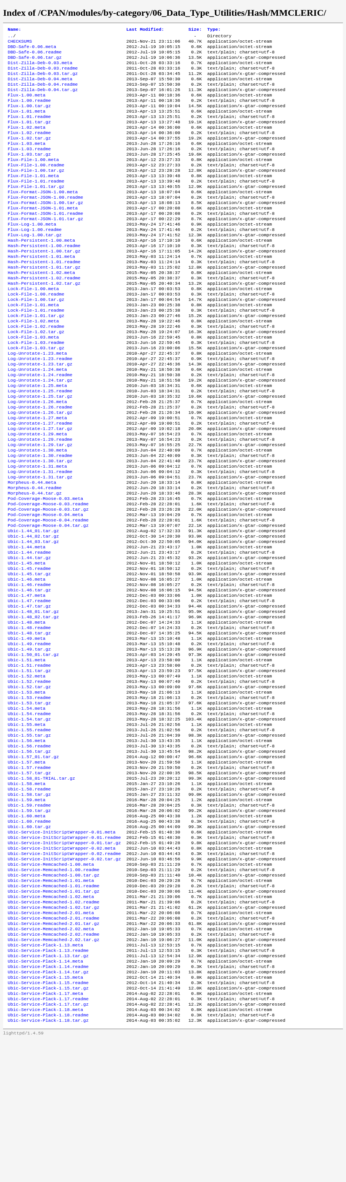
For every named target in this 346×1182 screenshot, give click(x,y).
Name (14, 30)
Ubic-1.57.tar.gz (29, 880)
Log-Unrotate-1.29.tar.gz (40, 504)
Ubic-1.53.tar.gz (29, 800)
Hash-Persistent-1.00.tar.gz (44, 283)
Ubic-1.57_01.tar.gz (33, 861)
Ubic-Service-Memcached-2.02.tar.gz (53, 1070)
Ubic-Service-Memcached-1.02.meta (51, 1021)
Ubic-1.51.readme (29, 757)
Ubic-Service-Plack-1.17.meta (45, 1132)
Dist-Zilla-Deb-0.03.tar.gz (43, 80)
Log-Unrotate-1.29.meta (37, 492)
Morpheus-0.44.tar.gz (35, 560)
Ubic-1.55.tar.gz (29, 836)
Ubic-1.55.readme (29, 830)
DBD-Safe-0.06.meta (32, 49)
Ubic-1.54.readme (29, 812)
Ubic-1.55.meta (26, 824)
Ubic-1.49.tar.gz (29, 738)
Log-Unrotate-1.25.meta (37, 437)
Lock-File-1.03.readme (36, 388)
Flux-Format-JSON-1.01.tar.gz (45, 246)
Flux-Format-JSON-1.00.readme (45, 222)
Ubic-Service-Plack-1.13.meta (45, 1076)
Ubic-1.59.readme (29, 916)
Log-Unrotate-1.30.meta (37, 511)
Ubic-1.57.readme (29, 873)
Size (195, 30)
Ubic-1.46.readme (29, 664)
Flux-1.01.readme (29, 129)
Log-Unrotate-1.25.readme (40, 443)
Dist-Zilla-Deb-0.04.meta (40, 86)
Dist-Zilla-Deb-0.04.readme (43, 93)
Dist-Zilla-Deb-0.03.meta (40, 68)
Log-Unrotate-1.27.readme (40, 480)
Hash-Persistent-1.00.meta (41, 271)
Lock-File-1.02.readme (36, 369)
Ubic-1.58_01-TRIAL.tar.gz (41, 886)
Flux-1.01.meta (26, 123)
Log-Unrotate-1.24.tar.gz (40, 431)
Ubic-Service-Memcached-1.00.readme (53, 990)
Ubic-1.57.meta (26, 867)
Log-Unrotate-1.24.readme (40, 425)
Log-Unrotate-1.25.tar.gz (40, 449)
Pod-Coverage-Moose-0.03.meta (45, 566)
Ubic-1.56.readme (29, 849)
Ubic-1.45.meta (26, 640)
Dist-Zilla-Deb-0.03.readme (43, 74)
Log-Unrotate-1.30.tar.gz (40, 523)
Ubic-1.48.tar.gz (29, 720)
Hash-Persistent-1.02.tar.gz (44, 320)
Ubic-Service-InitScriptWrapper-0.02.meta (62, 966)
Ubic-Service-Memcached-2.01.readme (53, 1046)
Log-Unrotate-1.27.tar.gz (40, 486)
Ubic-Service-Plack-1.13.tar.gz (48, 1089)
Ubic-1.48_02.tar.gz (33, 701)
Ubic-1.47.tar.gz (29, 689)
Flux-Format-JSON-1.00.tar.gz (45, 228)
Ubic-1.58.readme (29, 898)
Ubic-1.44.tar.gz (29, 634)
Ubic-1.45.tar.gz (29, 652)
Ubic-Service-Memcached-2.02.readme (53, 1064)
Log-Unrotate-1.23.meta (37, 400)
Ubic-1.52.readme (29, 775)
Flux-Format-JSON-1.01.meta (43, 234)
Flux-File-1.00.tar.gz (36, 191)
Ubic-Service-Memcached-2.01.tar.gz (53, 1052)
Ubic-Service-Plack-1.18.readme (48, 1156)
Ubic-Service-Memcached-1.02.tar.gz (53, 1033)
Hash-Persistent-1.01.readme (44, 295)
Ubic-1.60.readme (29, 935)
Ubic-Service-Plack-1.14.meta (45, 1095)
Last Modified (145, 30)
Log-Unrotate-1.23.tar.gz (40, 412)
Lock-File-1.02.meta (33, 363)
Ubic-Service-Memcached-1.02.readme (53, 1027)
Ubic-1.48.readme (29, 714)
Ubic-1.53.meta (26, 787)
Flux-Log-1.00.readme (35, 259)
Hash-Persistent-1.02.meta (41, 308)
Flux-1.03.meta (26, 160)
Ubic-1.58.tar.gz (29, 904)
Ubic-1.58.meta (26, 892)
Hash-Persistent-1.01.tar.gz (44, 302)
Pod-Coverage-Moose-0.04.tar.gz (48, 597)
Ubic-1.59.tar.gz (29, 923)
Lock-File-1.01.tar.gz (36, 357)
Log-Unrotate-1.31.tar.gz (40, 541)
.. (10, 37)
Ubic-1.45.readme (29, 646)
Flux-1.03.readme (29, 166)
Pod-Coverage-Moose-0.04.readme (48, 591)
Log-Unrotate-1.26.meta (37, 455)
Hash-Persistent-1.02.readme (44, 314)
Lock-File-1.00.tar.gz (36, 338)
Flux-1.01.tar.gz (29, 136)
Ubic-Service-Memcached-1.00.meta (51, 984)
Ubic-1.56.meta (26, 843)
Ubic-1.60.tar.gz (29, 941)
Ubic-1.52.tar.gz (29, 781)
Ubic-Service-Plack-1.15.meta (45, 1113)
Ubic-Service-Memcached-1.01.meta (51, 1002)
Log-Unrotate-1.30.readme (40, 517)
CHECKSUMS (20, 43)
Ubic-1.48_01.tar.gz (33, 695)
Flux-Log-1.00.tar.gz (35, 265)
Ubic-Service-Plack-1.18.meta (45, 1150)
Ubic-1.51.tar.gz (29, 763)
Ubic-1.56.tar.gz (29, 855)
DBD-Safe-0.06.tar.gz (35, 62)
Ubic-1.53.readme (29, 793)
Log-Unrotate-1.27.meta (37, 474)
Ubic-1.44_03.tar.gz (33, 615)
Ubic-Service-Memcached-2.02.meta (51, 1058)
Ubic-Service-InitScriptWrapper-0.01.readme (64, 953)
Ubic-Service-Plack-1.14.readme (48, 1101)
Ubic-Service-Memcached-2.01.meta (51, 1039)
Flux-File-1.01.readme (36, 203)
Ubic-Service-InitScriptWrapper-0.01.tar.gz (64, 959)
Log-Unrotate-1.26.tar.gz (40, 468)
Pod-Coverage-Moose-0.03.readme (48, 572)
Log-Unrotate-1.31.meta (37, 529)
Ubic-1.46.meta (26, 658)
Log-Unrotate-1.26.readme (40, 461)
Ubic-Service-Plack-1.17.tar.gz (48, 1144)
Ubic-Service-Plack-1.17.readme (48, 1138)
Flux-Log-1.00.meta (32, 252)
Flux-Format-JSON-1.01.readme (45, 240)
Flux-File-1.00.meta (33, 179)
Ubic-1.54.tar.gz (29, 818)
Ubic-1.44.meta (26, 621)
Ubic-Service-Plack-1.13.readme (48, 1082)
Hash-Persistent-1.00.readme (44, 277)
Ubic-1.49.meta (26, 726)
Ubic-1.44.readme (29, 627)
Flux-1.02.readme (29, 148)
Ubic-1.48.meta (26, 707)
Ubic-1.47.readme (29, 683)
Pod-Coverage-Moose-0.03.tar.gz (48, 578)
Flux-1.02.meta (26, 142)
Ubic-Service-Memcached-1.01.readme (53, 1009)
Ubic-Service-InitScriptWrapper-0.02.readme (64, 972)
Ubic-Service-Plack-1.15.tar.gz (48, 1125)
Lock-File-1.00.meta (33, 326)
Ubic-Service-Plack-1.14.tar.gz (48, 1107)
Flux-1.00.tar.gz (29, 117)
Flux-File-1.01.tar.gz (36, 209)
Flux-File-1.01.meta (33, 197)
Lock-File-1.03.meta (33, 382)
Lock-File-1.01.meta (33, 345)
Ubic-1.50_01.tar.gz (33, 744)
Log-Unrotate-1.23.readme (40, 406)
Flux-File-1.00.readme (36, 185)
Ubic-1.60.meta (26, 929)
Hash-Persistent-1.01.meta (41, 289)
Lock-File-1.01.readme (36, 351)
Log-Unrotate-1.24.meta (37, 418)
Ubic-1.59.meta (26, 910)
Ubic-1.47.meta (26, 677)
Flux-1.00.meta (26, 105)
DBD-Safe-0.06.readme (35, 56)
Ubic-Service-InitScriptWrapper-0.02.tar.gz (64, 978)
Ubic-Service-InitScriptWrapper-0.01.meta (62, 947)
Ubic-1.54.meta (26, 806)
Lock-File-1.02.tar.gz (36, 375)
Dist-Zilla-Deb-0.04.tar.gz (43, 99)
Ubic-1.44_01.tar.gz (33, 603)
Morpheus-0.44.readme (35, 554)
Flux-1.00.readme (29, 111)
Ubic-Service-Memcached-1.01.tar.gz (53, 1015)
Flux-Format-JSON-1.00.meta (43, 215)
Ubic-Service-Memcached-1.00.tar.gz (53, 996)
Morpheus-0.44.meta (32, 548)
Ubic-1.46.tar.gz (29, 670)
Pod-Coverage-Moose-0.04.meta (45, 584)
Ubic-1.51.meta (26, 750)
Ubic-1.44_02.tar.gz (33, 609)
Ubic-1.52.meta (26, 769)
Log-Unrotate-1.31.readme (40, 535)
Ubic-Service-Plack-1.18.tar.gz (48, 1162)
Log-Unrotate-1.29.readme (40, 498)
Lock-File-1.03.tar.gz (36, 394)
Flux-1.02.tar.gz (29, 154)
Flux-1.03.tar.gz (29, 172)
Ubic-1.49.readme (29, 732)
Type (214, 30)
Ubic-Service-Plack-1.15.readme (48, 1119)
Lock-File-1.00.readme (36, 332)
